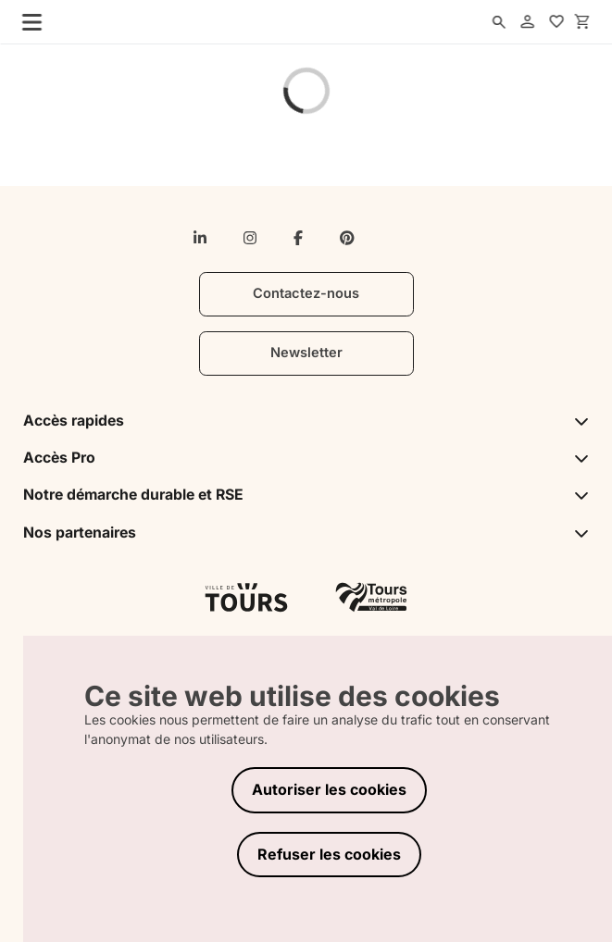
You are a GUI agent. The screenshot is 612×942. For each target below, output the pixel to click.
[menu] (27, 21)
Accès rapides (306, 420)
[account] (528, 22)
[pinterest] (347, 237)
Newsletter (306, 352)
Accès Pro (306, 457)
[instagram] (250, 237)
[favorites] (556, 22)
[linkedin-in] (200, 237)
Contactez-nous (306, 293)
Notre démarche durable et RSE (306, 494)
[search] (499, 22)
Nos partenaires (306, 532)
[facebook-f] (298, 237)
